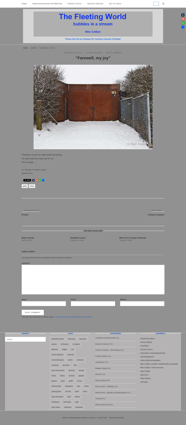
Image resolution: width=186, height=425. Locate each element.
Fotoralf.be (144, 346)
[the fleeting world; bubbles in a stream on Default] (156, 4)
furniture (71, 376)
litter (78, 386)
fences (53, 376)
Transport (98, 398)
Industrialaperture (147, 357)
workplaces (79, 407)
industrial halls (56, 386)
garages (81, 376)
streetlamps (55, 402)
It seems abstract (101, 356)
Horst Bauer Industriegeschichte (152, 353)
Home (24, 4)
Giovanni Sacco (146, 349)
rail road (68, 391)
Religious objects (101, 368)
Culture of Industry (101, 344)
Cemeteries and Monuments (105, 338)
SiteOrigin (120, 418)
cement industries (57, 355)
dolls (75, 365)
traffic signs (67, 402)
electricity (72, 370)
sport (69, 397)
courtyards (54, 365)
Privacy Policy (75, 4)
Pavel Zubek (145, 371)
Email (73, 299)
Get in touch (115, 4)
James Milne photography (150, 360)
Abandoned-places (147, 339)
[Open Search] (163, 4)
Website (123, 299)
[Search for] (25, 339)
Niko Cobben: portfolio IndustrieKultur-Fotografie (159, 364)
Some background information (47, 4)
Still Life (98, 374)
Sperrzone (144, 375)
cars (72, 349)
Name (24, 299)
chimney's (70, 355)
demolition (66, 365)
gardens (54, 381)
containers (80, 360)
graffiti (71, 381)
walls (76, 402)
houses (79, 381)
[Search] (43, 338)
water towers (55, 407)
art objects (76, 344)
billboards (54, 349)
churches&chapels (57, 360)
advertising (71, 339)
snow (32, 186)
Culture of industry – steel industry (107, 350)
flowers (62, 376)
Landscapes (99, 362)
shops (85, 391)
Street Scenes (94, 53)
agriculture (82, 339)
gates (33, 48)
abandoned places (57, 339)
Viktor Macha (145, 378)
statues (77, 397)
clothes (70, 360)
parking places (56, 391)
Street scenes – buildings (104, 386)
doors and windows (57, 370)
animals (54, 344)
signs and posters (57, 397)
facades (81, 370)
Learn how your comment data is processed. (73, 317)
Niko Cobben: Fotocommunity (151, 368)
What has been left (102, 405)
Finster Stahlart (146, 342)
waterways (67, 407)
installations (69, 386)
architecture (65, 344)
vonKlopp (144, 382)
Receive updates (95, 4)
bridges (64, 349)
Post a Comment (114, 53)
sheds (77, 391)
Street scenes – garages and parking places (111, 392)
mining (86, 386)
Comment (26, 263)
